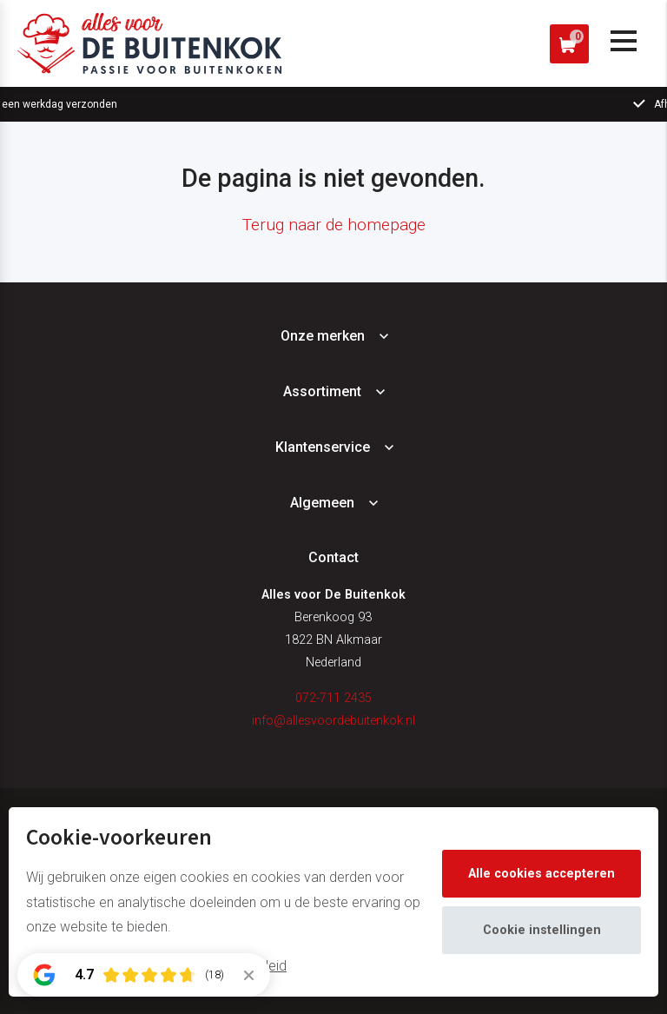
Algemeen (322, 502)
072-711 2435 (333, 698)
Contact (333, 557)
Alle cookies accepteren (541, 873)
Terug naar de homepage (334, 225)
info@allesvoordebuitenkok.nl (333, 720)
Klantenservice (322, 447)
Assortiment (322, 391)
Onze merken (323, 336)
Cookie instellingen (542, 930)
